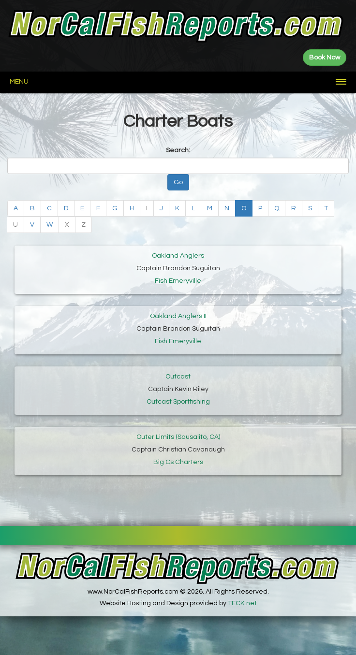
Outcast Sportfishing (178, 401)
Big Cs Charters (178, 462)
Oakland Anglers (178, 255)
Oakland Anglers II (178, 316)
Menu (19, 81)
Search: (178, 150)
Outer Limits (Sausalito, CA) (178, 437)
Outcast (178, 376)
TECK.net (242, 603)
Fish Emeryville (178, 280)
